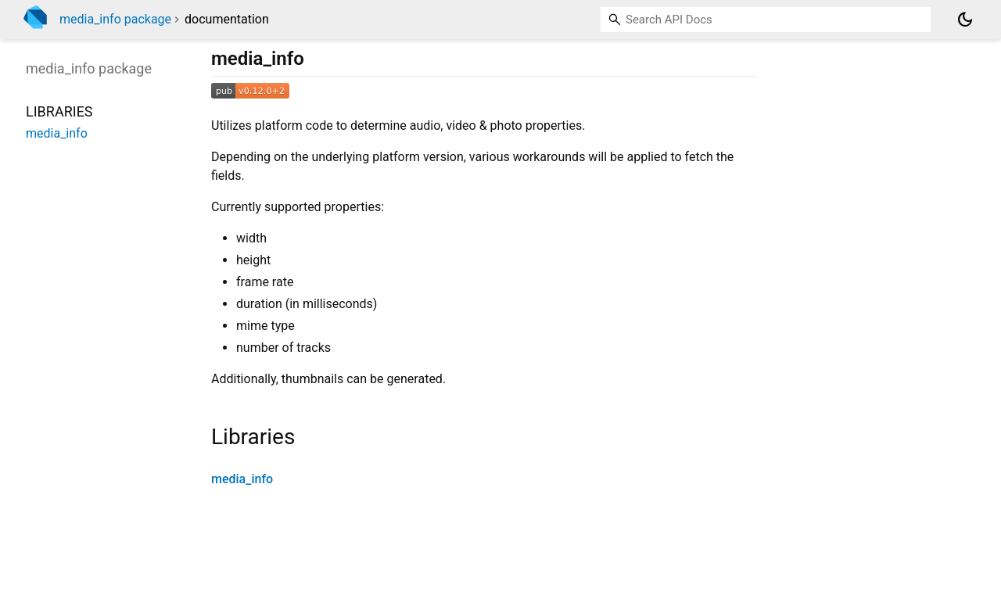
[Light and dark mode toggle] (965, 19)
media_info (242, 479)
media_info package (115, 19)
